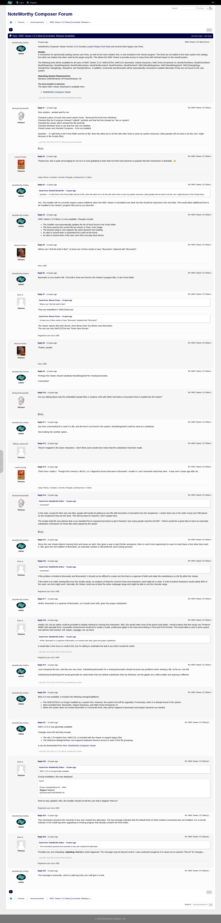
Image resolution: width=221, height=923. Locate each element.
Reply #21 (42, 723)
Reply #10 (42, 393)
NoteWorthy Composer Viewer (57, 92)
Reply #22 (42, 761)
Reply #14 (42, 495)
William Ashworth (20, 444)
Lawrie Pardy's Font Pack (98, 46)
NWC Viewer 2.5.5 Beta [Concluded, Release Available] (73, 22)
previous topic (197, 36)
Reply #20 (42, 693)
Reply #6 (41, 273)
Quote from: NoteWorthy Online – (57, 501)
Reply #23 (42, 816)
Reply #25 (42, 871)
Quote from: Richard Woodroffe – (57, 191)
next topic (208, 36)
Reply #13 (42, 467)
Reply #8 (41, 343)
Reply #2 (41, 156)
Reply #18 (42, 620)
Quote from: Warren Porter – (55, 300)
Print (209, 30)
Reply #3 (41, 185)
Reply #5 (41, 245)
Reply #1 (41, 108)
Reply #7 (41, 294)
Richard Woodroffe (20, 108)
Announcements (37, 22)
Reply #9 (41, 371)
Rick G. (20, 295)
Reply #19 (42, 665)
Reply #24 (42, 837)
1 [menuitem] (10, 30)
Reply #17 (42, 599)
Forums (21, 22)
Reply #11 (42, 422)
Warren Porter (20, 245)
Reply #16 (42, 561)
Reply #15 (42, 540)
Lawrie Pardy (20, 157)
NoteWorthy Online (20, 42)
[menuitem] (209, 30)
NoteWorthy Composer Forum (40, 14)
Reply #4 (41, 215)
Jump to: (188, 904)
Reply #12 (42, 443)
